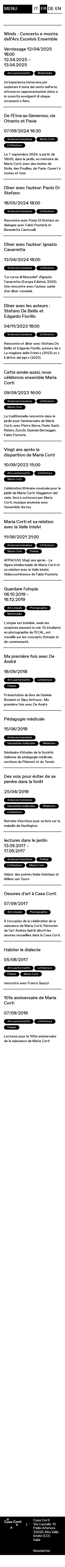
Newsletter (41, 1551)
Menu (10, 9)
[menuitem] (36, 9)
